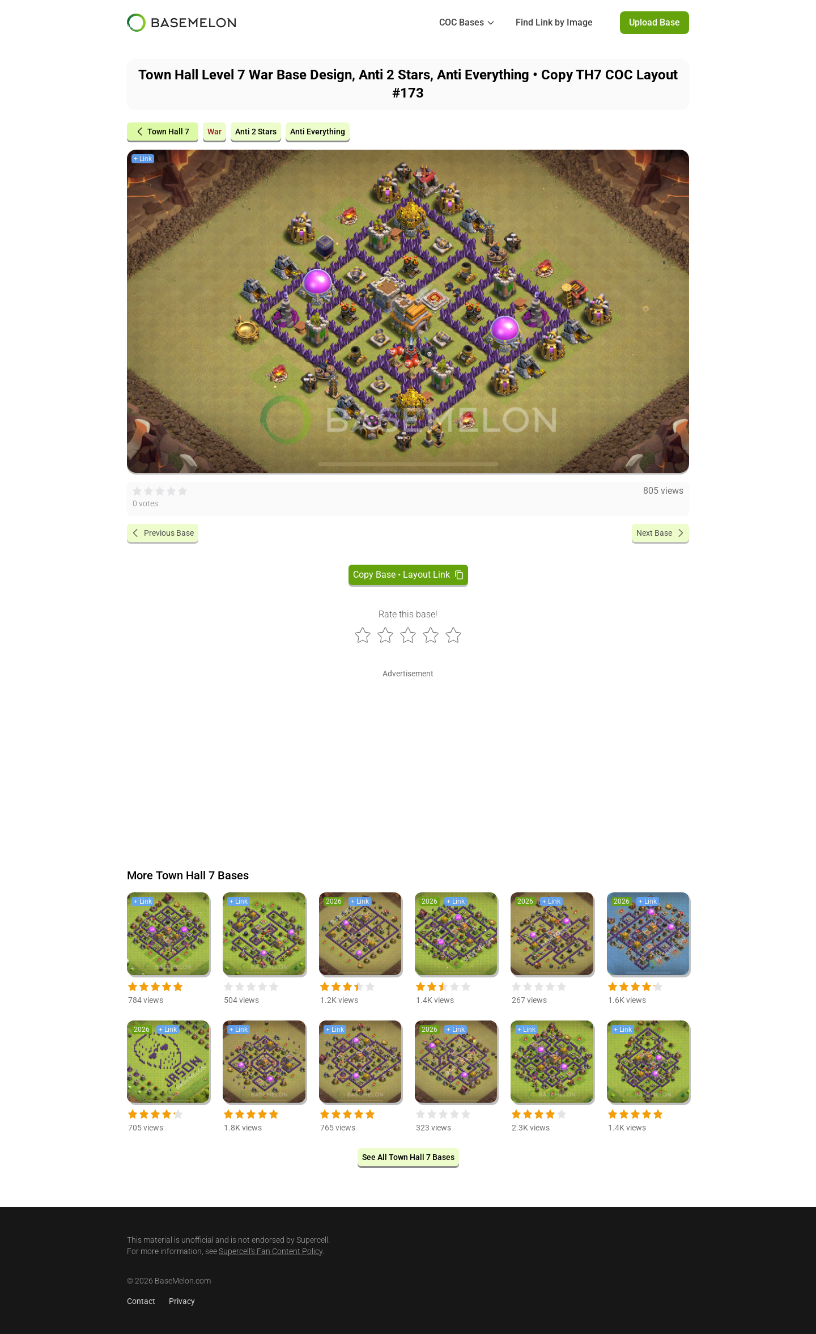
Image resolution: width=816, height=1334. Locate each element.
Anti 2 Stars (256, 131)
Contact (141, 1301)
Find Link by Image (554, 22)
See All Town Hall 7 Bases (408, 1157)
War (214, 131)
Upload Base (654, 22)
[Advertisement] (408, 760)
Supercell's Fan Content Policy (270, 1251)
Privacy (182, 1301)
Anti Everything (317, 131)
